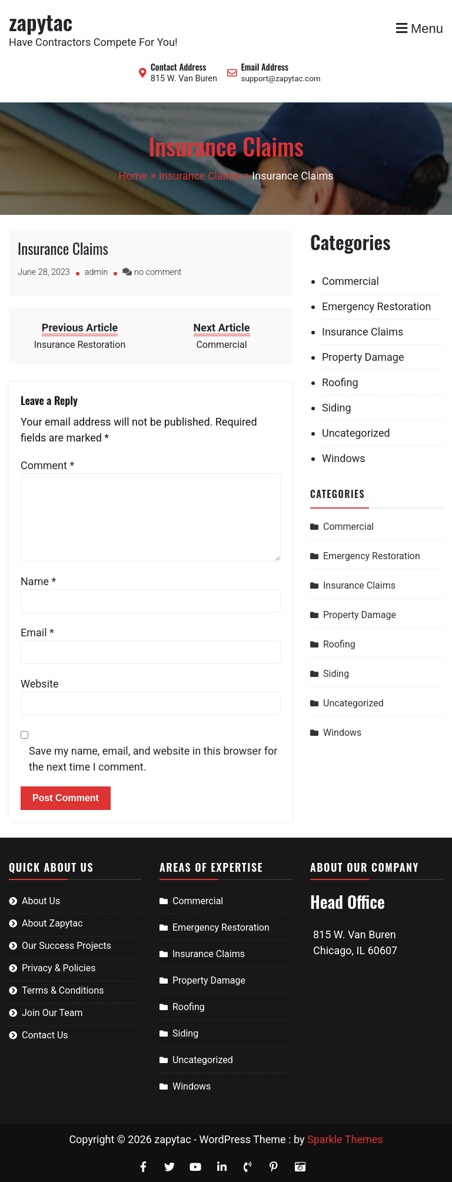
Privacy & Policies (58, 968)
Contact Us (45, 1035)
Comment (47, 465)
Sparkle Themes (345, 1139)
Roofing (340, 382)
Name (38, 581)
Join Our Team (52, 1012)
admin (96, 272)
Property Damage (363, 357)
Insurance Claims (63, 248)
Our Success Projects (66, 945)
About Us (41, 901)
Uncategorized (356, 433)
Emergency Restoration (376, 306)
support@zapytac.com (280, 78)
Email (37, 632)
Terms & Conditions (63, 990)
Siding (336, 407)
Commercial (350, 281)
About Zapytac (52, 923)
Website (39, 684)
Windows (343, 458)
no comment (157, 272)
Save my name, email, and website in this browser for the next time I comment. (153, 759)
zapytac (40, 21)
